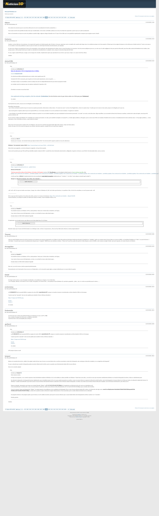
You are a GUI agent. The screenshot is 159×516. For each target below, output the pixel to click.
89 (25, 17)
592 (54, 17)
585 (35, 17)
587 (41, 17)
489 (27, 17)
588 (44, 17)
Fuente (10, 300)
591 (52, 17)
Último (72, 17)
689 (65, 17)
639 (62, 17)
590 (49, 17)
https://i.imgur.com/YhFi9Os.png (15, 297)
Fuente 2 (10, 302)
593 (57, 17)
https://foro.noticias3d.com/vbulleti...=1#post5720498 (62, 196)
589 (46, 17)
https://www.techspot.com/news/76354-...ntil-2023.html (41, 145)
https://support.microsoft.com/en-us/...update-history (23, 167)
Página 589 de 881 (11, 17)
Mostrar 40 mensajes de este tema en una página (144, 16)
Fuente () (16, 73)
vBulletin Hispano (78, 416)
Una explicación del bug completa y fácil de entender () (30, 96)
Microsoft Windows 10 (10, 11)
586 (38, 17)
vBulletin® (79, 414)
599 (60, 17)
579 (33, 17)
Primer (18, 17)
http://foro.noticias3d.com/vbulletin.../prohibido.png (24, 173)
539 (30, 17)
